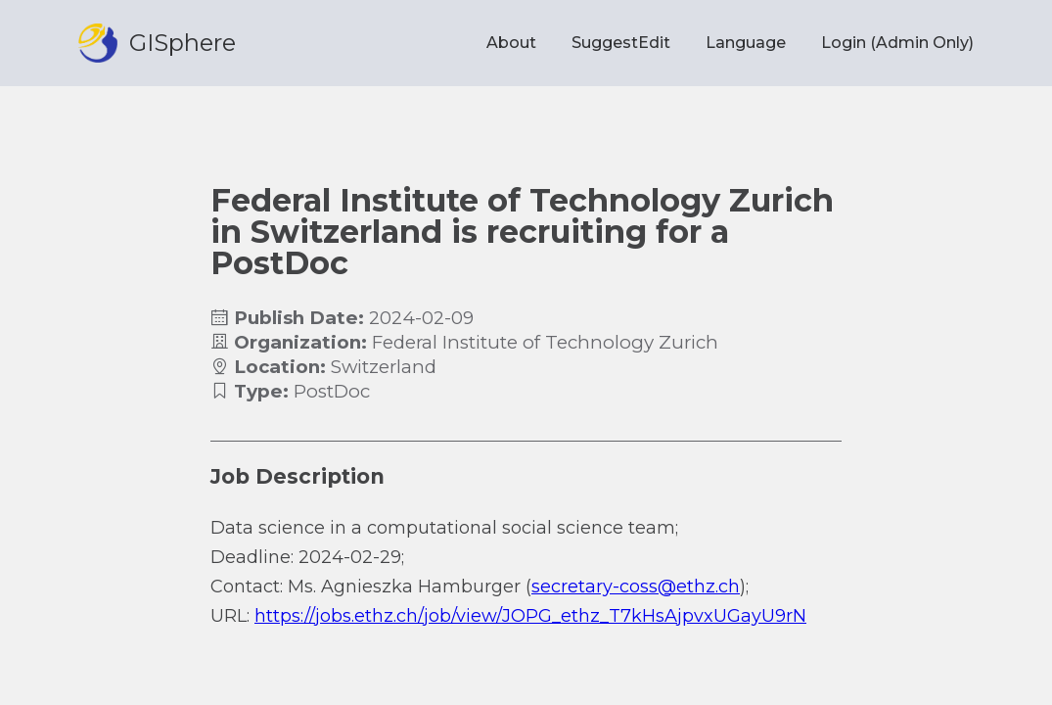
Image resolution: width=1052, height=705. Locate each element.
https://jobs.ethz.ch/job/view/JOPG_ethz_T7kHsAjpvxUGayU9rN (530, 616)
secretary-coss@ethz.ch (635, 586)
